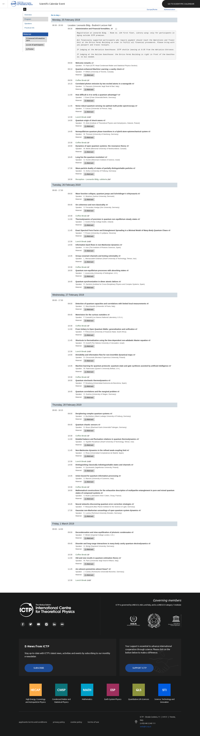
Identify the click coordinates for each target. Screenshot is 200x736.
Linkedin (54, 624)
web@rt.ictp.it (145, 727)
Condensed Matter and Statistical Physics (61, 700)
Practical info (29, 28)
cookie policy (76, 722)
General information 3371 (35, 39)
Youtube (38, 624)
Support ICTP (139, 668)
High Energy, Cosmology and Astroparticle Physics (36, 700)
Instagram (46, 624)
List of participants (34, 45)
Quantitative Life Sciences (138, 699)
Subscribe (39, 668)
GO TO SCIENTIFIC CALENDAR (181, 4)
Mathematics (87, 699)
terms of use (93, 722)
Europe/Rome (152, 9)
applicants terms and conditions (33, 722)
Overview (28, 15)
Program (27, 19)
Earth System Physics (112, 699)
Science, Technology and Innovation (164, 700)
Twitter (30, 624)
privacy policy (59, 722)
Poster (30, 49)
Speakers (28, 23)
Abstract (89, 75)
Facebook (22, 624)
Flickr (62, 624)
